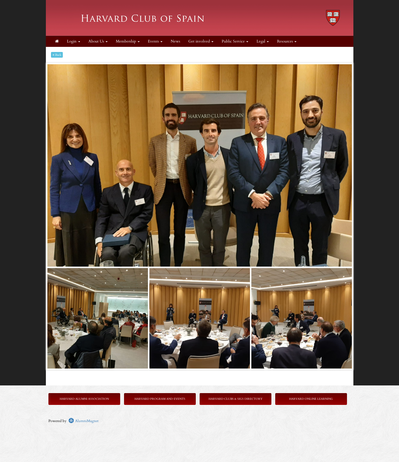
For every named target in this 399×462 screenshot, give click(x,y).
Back (57, 55)
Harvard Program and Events (160, 399)
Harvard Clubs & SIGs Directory (235, 399)
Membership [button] (128, 41)
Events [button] (155, 41)
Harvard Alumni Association (84, 399)
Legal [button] (263, 41)
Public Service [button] (235, 41)
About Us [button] (98, 41)
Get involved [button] (200, 41)
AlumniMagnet (83, 420)
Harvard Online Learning (311, 399)
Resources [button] (286, 41)
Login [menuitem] (73, 41)
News (175, 41)
